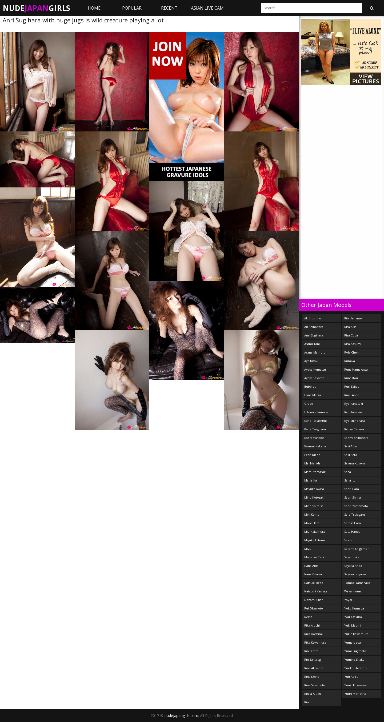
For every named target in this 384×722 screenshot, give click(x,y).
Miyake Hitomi (314, 540)
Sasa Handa (352, 532)
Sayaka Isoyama (355, 574)
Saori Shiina (352, 497)
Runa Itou (351, 378)
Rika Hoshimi (313, 634)
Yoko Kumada (354, 608)
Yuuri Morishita (355, 694)
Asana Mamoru (315, 352)
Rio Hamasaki (353, 318)
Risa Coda (351, 335)
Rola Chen (351, 352)
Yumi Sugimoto (355, 651)
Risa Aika (350, 327)
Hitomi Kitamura (316, 412)
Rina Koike (311, 677)
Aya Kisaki (311, 361)
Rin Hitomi (311, 651)
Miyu (307, 549)
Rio (306, 702)
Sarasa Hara (352, 523)
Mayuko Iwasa (314, 489)
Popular (132, 8)
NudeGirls (36, 8)
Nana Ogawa (313, 574)
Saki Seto (350, 455)
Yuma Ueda (352, 642)
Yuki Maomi (352, 625)
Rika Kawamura (315, 642)
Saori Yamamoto (356, 506)
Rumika (349, 361)
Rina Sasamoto (314, 685)
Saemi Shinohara (356, 438)
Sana (347, 472)
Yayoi (348, 600)
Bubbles (310, 386)
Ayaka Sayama (314, 378)
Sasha (348, 540)
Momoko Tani (314, 557)
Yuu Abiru (351, 677)
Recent (169, 8)
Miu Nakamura (314, 532)
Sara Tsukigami (355, 514)
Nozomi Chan (313, 600)
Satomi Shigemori (357, 549)
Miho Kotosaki (314, 497)
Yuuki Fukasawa (355, 685)
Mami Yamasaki (315, 472)
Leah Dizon (312, 455)
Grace (308, 404)
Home (94, 8)
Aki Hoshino (312, 318)
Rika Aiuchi (312, 625)
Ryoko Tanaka (354, 429)
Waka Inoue (352, 591)
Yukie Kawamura (356, 634)
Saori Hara (351, 489)
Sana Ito (349, 480)
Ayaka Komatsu (315, 369)
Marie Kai (311, 480)
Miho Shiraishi (314, 506)
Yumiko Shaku (354, 659)
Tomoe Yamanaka (357, 583)
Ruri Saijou (351, 386)
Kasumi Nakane (315, 446)
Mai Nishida (312, 463)
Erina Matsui (313, 395)
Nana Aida (311, 566)
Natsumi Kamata (315, 591)
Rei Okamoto (313, 608)
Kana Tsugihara (315, 429)
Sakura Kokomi (355, 463)
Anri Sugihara (313, 335)
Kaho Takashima (315, 421)
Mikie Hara (311, 523)
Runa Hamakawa (356, 369)
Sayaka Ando (353, 566)
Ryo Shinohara (354, 421)
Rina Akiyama (313, 668)
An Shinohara (313, 327)
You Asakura (353, 617)
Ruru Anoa (351, 395)
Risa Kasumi (352, 344)
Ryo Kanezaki (353, 412)
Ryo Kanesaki (353, 404)
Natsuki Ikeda (313, 583)
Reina (308, 617)
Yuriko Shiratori (355, 668)
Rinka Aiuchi (313, 694)
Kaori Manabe (314, 438)
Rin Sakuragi (313, 659)
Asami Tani (312, 344)
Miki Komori (313, 514)
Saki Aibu (350, 446)
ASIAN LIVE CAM (207, 8)
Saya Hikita (351, 557)
